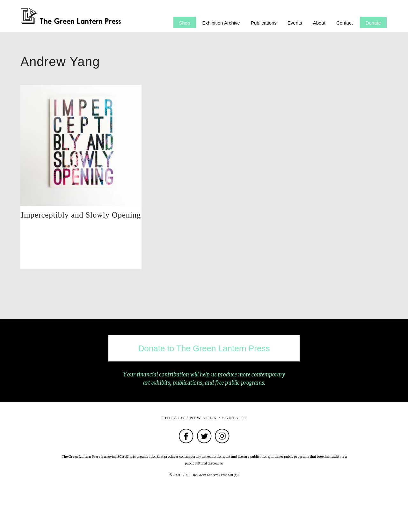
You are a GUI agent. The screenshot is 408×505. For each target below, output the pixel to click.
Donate (373, 23)
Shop (184, 23)
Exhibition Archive (221, 23)
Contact (344, 23)
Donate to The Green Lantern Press (204, 348)
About (319, 23)
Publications (264, 23)
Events (295, 23)
